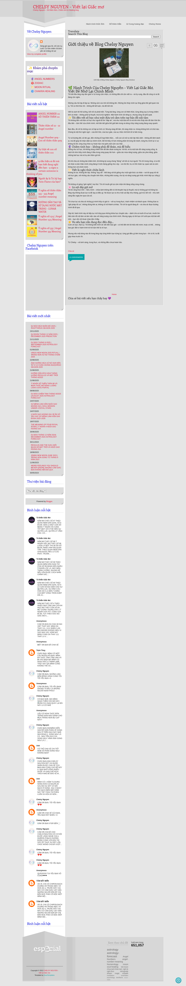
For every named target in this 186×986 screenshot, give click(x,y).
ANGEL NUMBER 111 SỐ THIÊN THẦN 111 (49, 115)
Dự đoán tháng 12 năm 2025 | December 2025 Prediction (44, 335)
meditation (110, 975)
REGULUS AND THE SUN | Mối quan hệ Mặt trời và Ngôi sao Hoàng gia (45, 447)
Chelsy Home (155, 24)
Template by (45, 975)
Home (114, 294)
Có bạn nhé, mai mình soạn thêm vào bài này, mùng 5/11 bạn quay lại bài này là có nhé (50, 702)
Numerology (112, 964)
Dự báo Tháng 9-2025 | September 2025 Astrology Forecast (44, 344)
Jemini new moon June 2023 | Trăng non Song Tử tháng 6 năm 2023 (44, 457)
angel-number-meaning (117, 960)
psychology (111, 977)
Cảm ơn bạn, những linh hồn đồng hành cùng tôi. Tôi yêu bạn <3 (49, 676)
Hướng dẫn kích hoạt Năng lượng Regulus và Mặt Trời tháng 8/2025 (44, 375)
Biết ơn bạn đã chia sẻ (48, 645)
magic (117, 973)
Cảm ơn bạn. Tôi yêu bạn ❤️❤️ (49, 804)
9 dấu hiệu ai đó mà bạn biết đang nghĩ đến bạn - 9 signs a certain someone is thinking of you (42, 167)
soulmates (124, 975)
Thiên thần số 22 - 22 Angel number (49, 127)
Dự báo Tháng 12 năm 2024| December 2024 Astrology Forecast (44, 437)
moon (125, 964)
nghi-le (125, 969)
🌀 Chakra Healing (43, 91)
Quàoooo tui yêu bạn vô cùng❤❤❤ (49, 875)
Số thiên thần (115, 24)
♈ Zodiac (37, 83)
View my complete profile (36, 54)
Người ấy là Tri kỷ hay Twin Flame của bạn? (50, 180)
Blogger (49, 501)
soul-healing (112, 967)
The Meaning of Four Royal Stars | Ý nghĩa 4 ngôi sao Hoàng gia (44, 427)
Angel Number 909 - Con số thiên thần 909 (50, 139)
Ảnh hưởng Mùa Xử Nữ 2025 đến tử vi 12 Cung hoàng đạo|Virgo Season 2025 (46, 365)
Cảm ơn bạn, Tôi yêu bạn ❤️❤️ (49, 854)
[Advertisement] (91, 952)
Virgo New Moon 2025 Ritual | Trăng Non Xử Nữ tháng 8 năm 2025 (45, 355)
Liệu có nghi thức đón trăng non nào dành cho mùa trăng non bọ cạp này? (49, 717)
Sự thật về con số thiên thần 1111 (47, 151)
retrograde (124, 971)
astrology (112, 949)
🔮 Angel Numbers (43, 79)
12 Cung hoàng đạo (135, 24)
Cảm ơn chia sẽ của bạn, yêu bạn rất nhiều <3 (48, 814)
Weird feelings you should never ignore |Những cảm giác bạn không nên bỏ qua (46, 468)
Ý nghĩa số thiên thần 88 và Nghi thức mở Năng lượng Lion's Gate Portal (44, 386)
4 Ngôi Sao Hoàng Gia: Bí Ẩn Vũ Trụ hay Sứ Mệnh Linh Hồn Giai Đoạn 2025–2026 (45, 416)
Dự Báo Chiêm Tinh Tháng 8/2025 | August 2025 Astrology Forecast (46, 396)
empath (125, 973)
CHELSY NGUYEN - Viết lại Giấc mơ (68, 7)
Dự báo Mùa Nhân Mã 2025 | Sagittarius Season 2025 (43, 327)
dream (109, 973)
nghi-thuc (110, 971)
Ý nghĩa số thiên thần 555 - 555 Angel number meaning (49, 193)
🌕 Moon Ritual (41, 87)
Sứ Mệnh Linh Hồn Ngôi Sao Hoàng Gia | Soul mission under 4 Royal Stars (44, 406)
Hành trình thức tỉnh (95, 24)
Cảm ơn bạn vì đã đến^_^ (48, 823)
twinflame (119, 977)
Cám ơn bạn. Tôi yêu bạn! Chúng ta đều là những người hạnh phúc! (49, 689)
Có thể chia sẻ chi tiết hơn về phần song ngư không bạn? (48, 751)
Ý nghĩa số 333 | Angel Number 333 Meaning (49, 230)
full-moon (124, 967)
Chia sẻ (71, 251)
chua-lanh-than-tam (114, 969)
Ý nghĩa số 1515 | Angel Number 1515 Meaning (50, 218)
